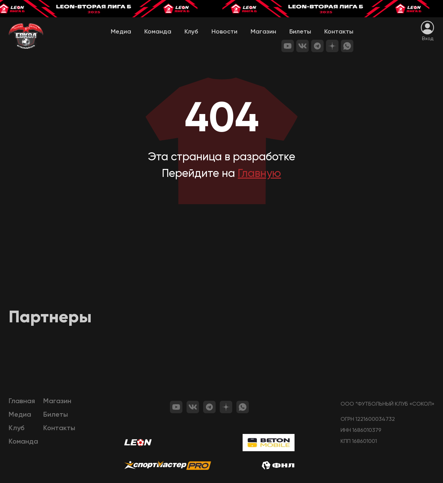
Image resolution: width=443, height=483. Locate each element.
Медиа (121, 32)
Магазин (263, 32)
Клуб (191, 32)
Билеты (300, 32)
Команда (157, 32)
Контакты (338, 32)
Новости (224, 32)
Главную (259, 173)
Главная (22, 401)
